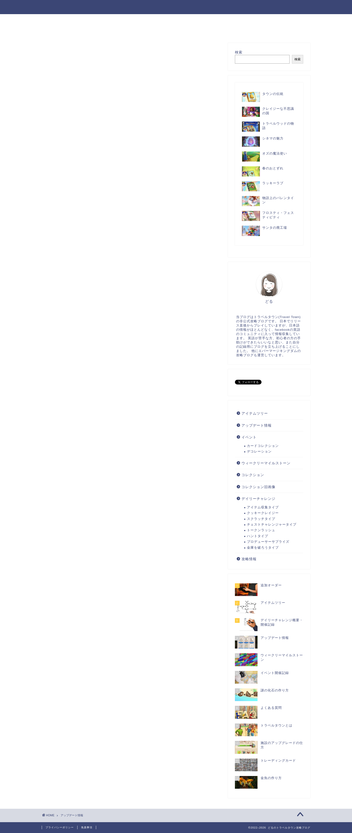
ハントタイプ (257, 536)
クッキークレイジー (263, 513)
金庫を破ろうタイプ (263, 547)
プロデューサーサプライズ (268, 541)
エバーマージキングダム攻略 (152, 31)
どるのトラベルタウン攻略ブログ (176, 7)
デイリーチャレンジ (215, 20)
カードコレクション (263, 446)
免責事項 (86, 827)
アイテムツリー (172, 20)
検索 (238, 52)
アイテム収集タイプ (263, 507)
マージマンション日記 (208, 31)
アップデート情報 (287, 20)
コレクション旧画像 (100, 31)
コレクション (59, 31)
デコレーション (259, 451)
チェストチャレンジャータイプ (271, 524)
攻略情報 (139, 20)
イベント (251, 20)
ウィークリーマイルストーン (266, 463)
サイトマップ (108, 20)
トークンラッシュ (261, 530)
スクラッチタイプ (261, 519)
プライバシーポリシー (59, 827)
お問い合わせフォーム (66, 20)
